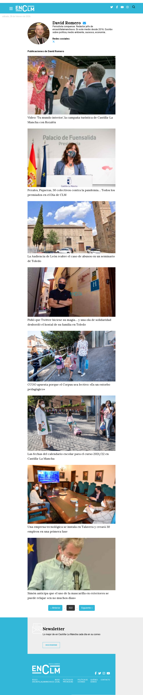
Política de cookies (83, 681)
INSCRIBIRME (51, 645)
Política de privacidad (68, 681)
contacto (105, 680)
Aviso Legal (57, 681)
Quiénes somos (94, 681)
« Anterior (55, 607)
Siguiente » (87, 607)
